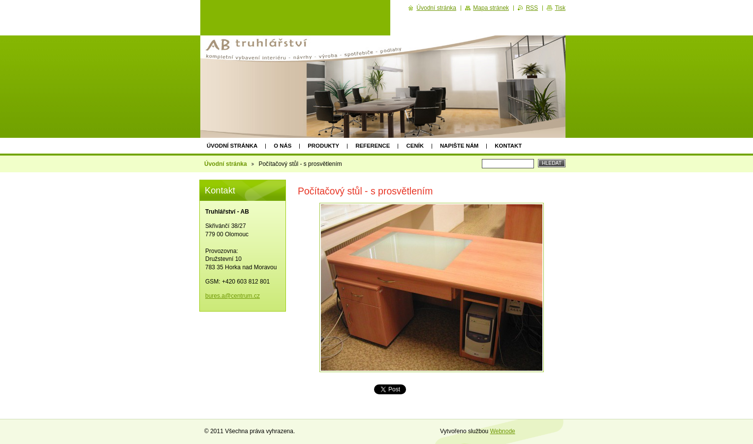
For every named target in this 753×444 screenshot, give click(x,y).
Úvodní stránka (232, 146)
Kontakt (508, 146)
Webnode (502, 431)
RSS (532, 7)
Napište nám (459, 146)
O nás (282, 146)
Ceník (414, 146)
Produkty (323, 146)
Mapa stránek (491, 7)
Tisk (560, 7)
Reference (372, 146)
